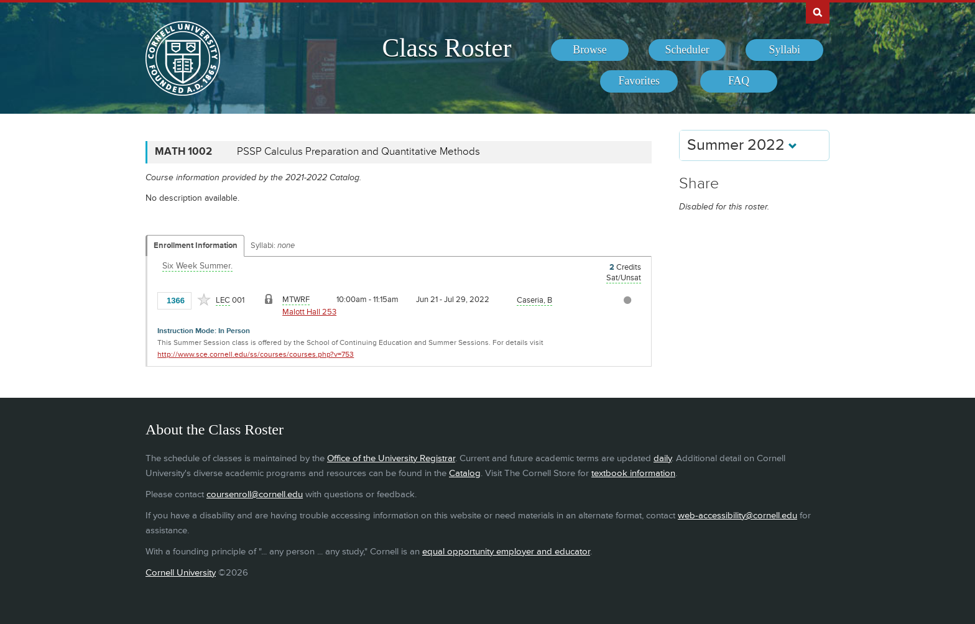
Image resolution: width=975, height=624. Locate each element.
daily (663, 458)
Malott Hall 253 (309, 312)
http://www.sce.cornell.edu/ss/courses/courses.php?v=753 (255, 354)
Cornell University (181, 573)
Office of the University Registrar (391, 458)
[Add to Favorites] (204, 299)
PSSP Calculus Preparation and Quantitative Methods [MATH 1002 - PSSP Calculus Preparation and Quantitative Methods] (358, 151)
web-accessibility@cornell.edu (737, 515)
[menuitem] (590, 50)
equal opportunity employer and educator (506, 551)
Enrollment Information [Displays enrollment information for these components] (196, 245)
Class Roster (446, 48)
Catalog (465, 473)
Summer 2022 (742, 145)
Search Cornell (817, 12)
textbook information (633, 473)
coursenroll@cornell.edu (254, 494)
